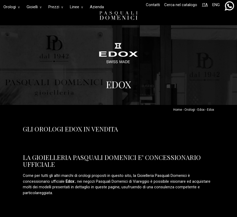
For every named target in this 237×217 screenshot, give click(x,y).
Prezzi (55, 7)
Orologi (11, 7)
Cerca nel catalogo (180, 4)
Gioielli (34, 7)
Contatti (153, 4)
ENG (216, 4)
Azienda (97, 7)
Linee (76, 7)
